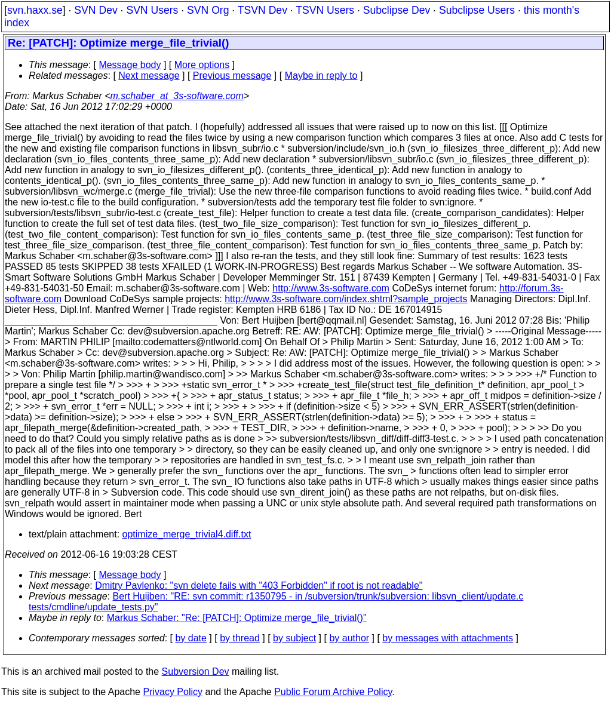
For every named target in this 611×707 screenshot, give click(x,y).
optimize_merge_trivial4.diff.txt (186, 534)
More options (202, 65)
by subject (294, 638)
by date (190, 638)
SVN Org (208, 10)
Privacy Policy (172, 692)
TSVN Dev (262, 10)
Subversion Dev (195, 671)
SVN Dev (95, 10)
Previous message (232, 75)
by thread (240, 638)
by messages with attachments (447, 638)
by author (349, 638)
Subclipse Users (477, 10)
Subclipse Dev (396, 10)
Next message (148, 75)
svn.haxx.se (35, 10)
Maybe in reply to (321, 75)
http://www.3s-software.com (330, 288)
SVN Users (152, 10)
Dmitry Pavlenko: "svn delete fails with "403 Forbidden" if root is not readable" (258, 585)
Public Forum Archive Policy (333, 692)
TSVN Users (325, 10)
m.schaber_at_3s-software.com (177, 96)
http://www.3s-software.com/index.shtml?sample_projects (346, 299)
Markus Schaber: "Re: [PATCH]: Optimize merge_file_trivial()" (237, 618)
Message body (130, 65)
